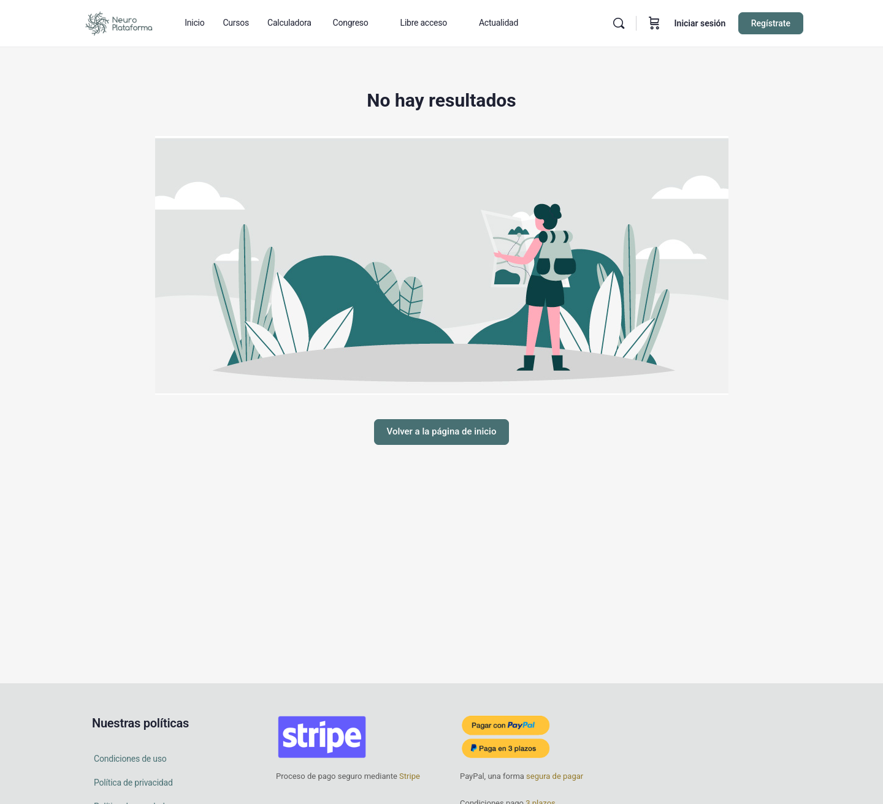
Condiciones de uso (130, 759)
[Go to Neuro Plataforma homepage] (118, 22)
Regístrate (770, 23)
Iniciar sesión (700, 23)
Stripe (409, 776)
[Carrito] (654, 23)
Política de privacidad (133, 782)
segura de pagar (553, 776)
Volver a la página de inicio (442, 431)
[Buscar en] (618, 23)
